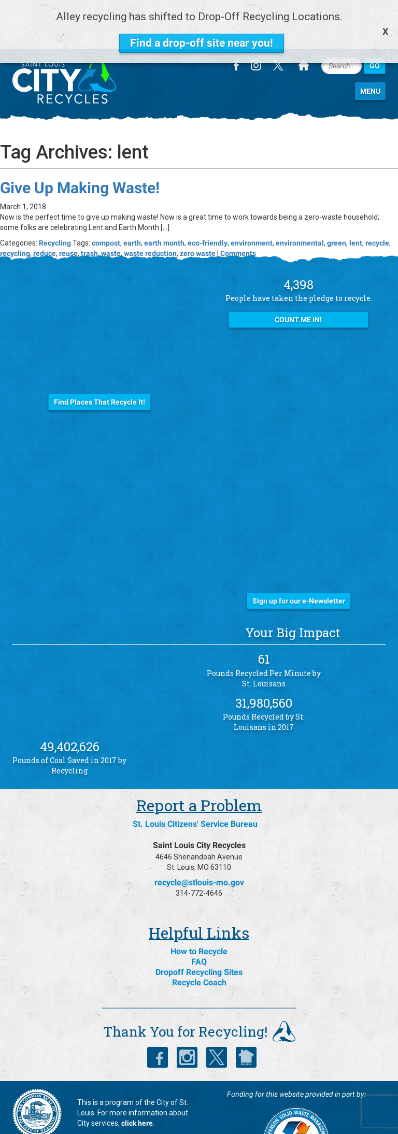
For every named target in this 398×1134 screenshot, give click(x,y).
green (336, 208)
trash (89, 218)
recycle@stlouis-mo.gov (199, 848)
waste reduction (150, 218)
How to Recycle (199, 917)
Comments (238, 218)
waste (111, 218)
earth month (164, 208)
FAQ (199, 927)
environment (252, 208)
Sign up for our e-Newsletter (298, 567)
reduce (44, 218)
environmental (300, 208)
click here (137, 1089)
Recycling (55, 208)
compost (106, 208)
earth (132, 208)
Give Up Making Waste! (80, 153)
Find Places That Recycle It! (99, 367)
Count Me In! (298, 285)
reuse (68, 218)
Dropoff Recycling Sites (199, 938)
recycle (377, 208)
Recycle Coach (199, 948)
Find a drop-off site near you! (201, 43)
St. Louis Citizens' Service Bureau (195, 790)
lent (355, 208)
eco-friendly (208, 208)
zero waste (198, 218)
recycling (15, 218)
